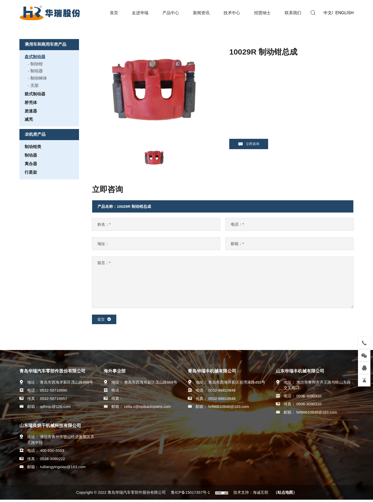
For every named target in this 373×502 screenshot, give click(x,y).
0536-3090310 (308, 398)
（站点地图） (285, 494)
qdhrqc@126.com (55, 409)
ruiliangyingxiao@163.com (62, 469)
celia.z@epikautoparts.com (147, 409)
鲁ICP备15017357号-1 (190, 494)
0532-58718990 (53, 392)
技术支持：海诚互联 (250, 494)
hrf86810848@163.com (228, 409)
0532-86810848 (221, 392)
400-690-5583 (52, 452)
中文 (328, 13)
